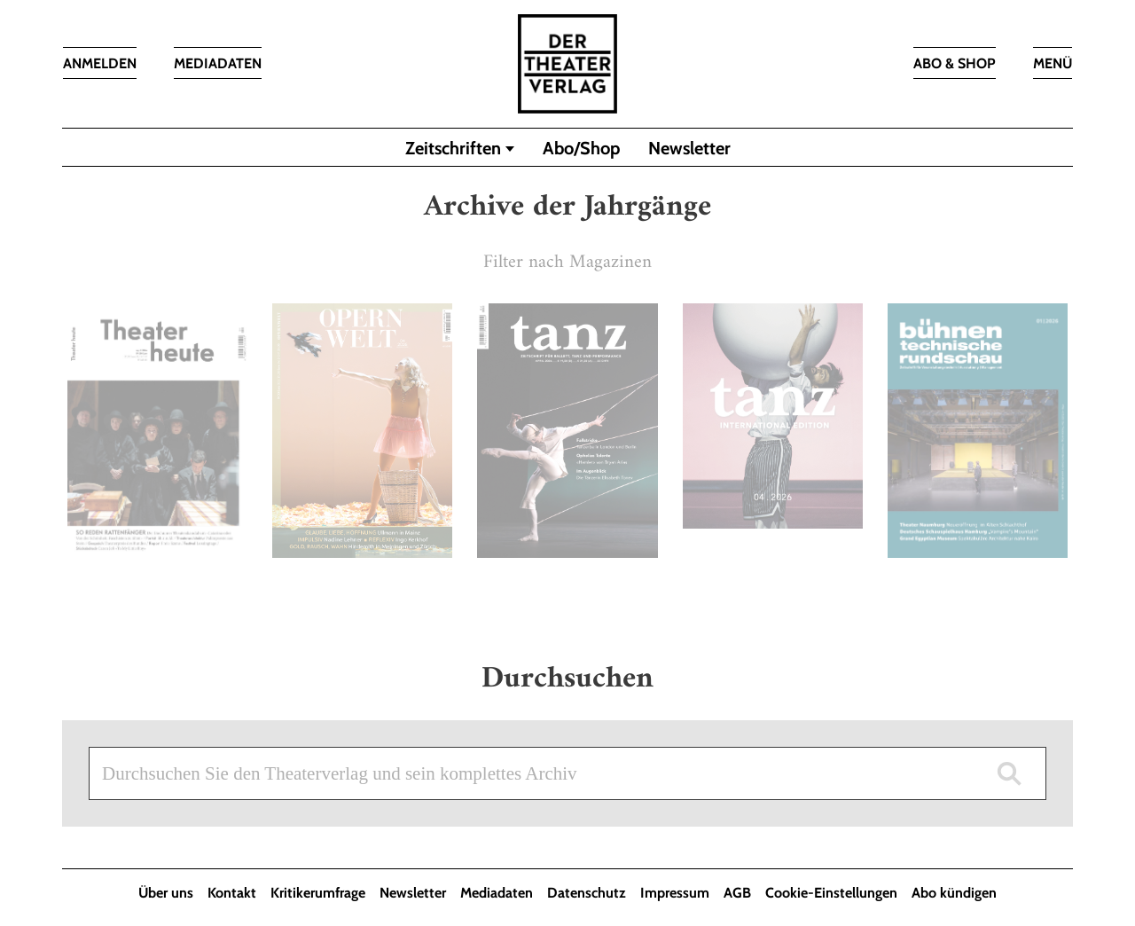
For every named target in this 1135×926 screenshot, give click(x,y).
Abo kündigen (954, 892)
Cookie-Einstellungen (831, 892)
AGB (737, 892)
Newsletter (689, 148)
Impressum (674, 892)
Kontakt (231, 892)
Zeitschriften (453, 148)
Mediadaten (496, 892)
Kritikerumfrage (317, 892)
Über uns (165, 892)
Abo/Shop (581, 148)
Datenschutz (586, 892)
